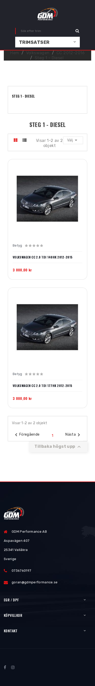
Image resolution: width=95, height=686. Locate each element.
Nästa (73, 435)
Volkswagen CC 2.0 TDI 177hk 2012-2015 (42, 386)
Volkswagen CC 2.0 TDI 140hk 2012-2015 (42, 257)
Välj (73, 140)
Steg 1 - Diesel (23, 96)
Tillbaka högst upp (58, 447)
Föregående (26, 435)
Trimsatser (34, 42)
